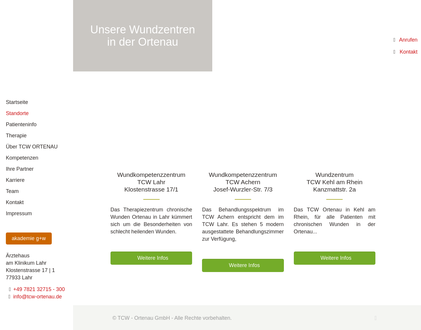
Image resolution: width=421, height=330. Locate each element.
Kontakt (408, 52)
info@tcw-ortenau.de (37, 297)
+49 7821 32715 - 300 (39, 289)
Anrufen (408, 40)
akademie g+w (29, 238)
